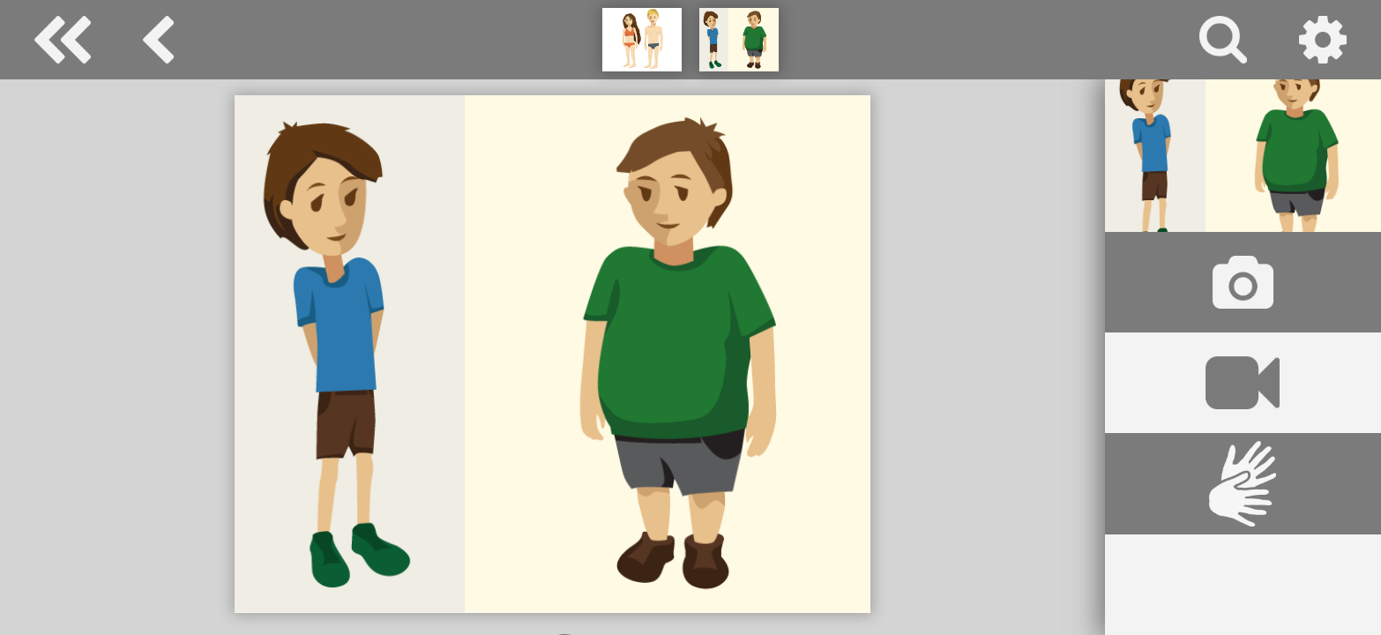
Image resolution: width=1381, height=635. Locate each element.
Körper (158, 40)
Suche (1223, 40)
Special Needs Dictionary (62, 40)
